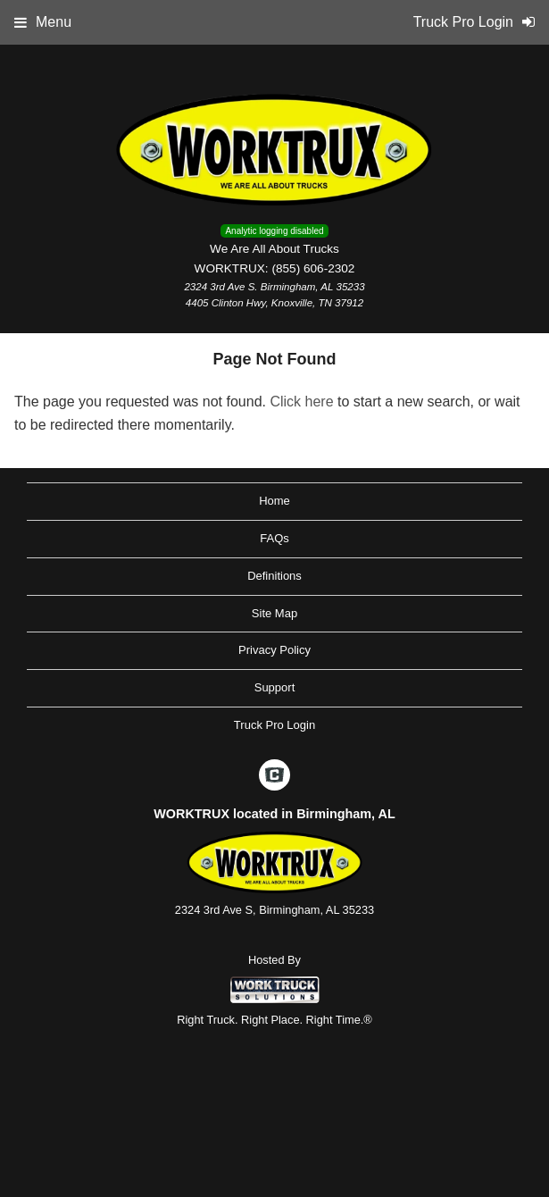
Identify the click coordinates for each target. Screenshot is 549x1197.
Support (274, 687)
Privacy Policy (274, 650)
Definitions (274, 575)
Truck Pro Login (274, 725)
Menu (42, 21)
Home (274, 500)
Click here (301, 401)
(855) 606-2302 (312, 268)
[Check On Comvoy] (274, 776)
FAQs (274, 538)
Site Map (274, 613)
